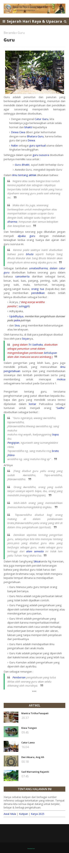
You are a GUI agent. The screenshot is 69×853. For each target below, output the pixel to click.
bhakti (28, 127)
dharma (12, 221)
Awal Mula (10, 814)
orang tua (37, 289)
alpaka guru (26, 236)
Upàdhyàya (16, 316)
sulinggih (24, 306)
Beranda (9, 33)
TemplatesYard (31, 848)
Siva (17, 325)
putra (17, 320)
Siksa (36, 561)
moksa (61, 379)
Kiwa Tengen (29, 728)
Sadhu (60, 408)
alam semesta (35, 551)
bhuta (29, 254)
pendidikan (39, 293)
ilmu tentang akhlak (24, 175)
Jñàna (10, 455)
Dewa (31, 140)
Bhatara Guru (35, 136)
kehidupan (50, 353)
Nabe (14, 145)
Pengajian (13, 442)
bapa (55, 434)
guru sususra (41, 155)
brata (55, 451)
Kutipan (23, 814)
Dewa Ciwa (18, 132)
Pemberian (19, 677)
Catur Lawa (28, 742)
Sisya (25, 338)
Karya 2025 (37, 814)
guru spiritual (37, 145)
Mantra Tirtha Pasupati (35, 713)
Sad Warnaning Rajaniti (35, 771)
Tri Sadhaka (35, 344)
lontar (32, 404)
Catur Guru (41, 119)
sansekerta (22, 276)
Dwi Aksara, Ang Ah (32, 757)
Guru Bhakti (22, 164)
